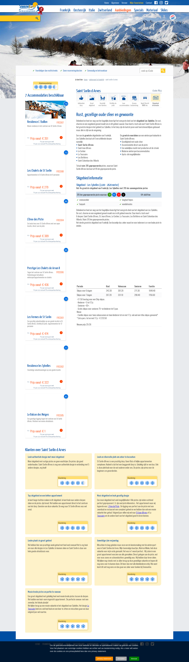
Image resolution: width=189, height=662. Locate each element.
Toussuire (101, 515)
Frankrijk (65, 10)
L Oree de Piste (113, 506)
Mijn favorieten (136, 2)
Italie (92, 10)
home (86, 79)
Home (106, 2)
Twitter (166, 2)
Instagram (161, 2)
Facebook (156, 2)
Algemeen (115, 2)
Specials (139, 10)
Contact (149, 2)
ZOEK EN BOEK (37, 22)
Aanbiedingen (123, 10)
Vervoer (124, 2)
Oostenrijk (80, 10)
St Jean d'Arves (141, 512)
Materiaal (152, 10)
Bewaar (134, 659)
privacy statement (104, 659)
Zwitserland (105, 10)
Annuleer (121, 659)
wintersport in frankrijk (96, 79)
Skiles (164, 10)
